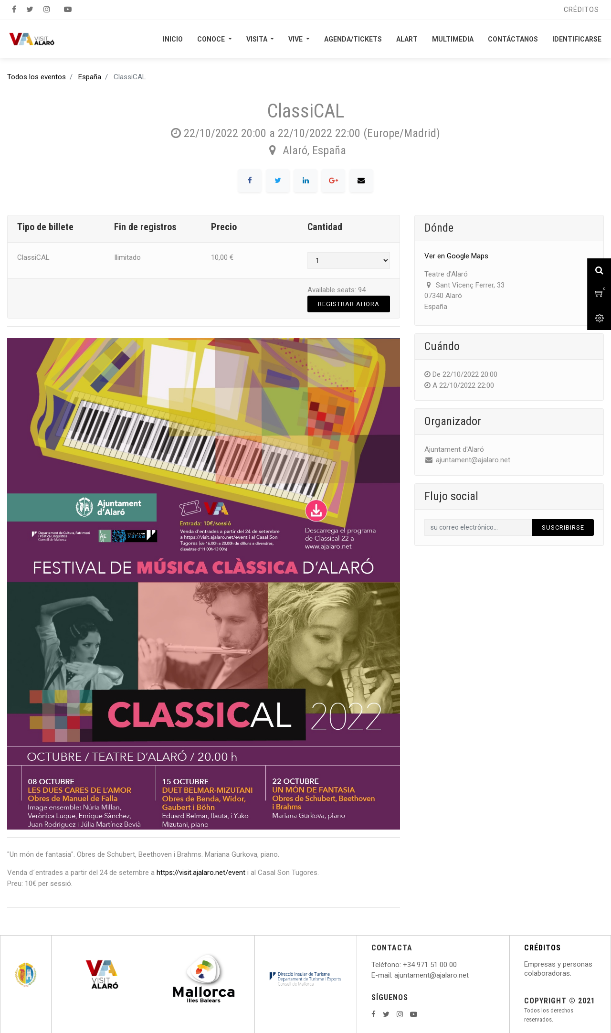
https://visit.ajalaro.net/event (201, 872)
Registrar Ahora (348, 304)
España (89, 77)
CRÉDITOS (542, 947)
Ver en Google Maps (456, 256)
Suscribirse (563, 527)
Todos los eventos (36, 77)
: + (403, 964)
